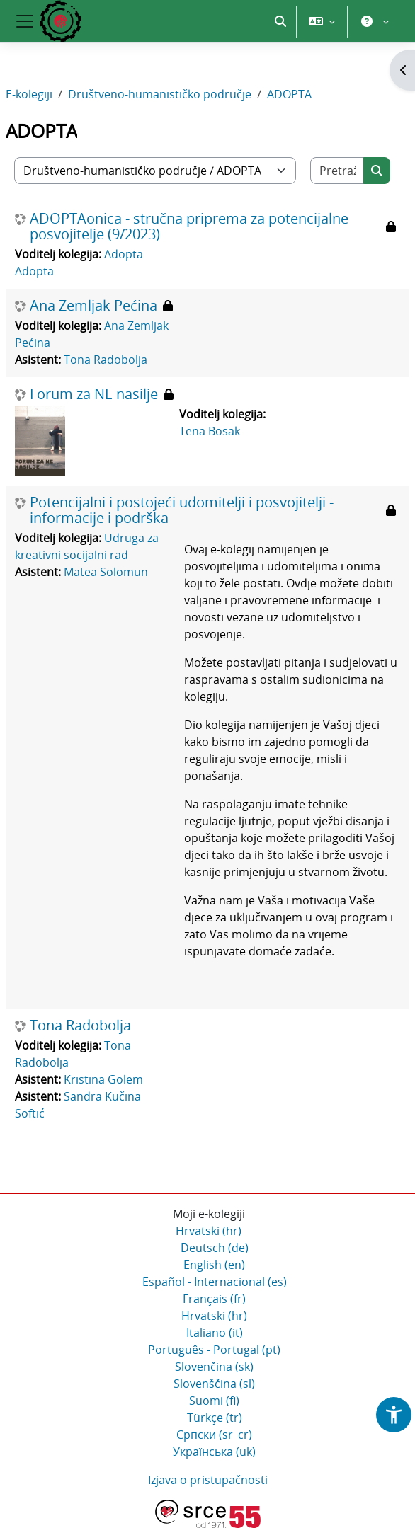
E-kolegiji (29, 94)
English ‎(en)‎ (214, 1265)
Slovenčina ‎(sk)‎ (214, 1366)
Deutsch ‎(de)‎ (215, 1248)
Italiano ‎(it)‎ (214, 1332)
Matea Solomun (106, 572)
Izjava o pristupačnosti (208, 1480)
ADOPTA (289, 94)
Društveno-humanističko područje (159, 94)
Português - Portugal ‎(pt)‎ (214, 1349)
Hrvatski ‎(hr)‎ (208, 1231)
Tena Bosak (209, 431)
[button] (280, 21)
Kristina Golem (103, 1079)
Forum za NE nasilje (94, 394)
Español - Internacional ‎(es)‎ (214, 1281)
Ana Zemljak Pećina (93, 306)
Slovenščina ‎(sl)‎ (214, 1383)
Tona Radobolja (105, 359)
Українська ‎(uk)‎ (214, 1451)
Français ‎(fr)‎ (214, 1298)
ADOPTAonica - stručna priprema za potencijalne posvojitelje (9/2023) (189, 226)
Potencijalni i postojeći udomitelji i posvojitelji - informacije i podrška (182, 510)
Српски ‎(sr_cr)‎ (214, 1434)
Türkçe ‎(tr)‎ (214, 1417)
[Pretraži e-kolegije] (337, 170)
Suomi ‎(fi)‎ (214, 1400)
